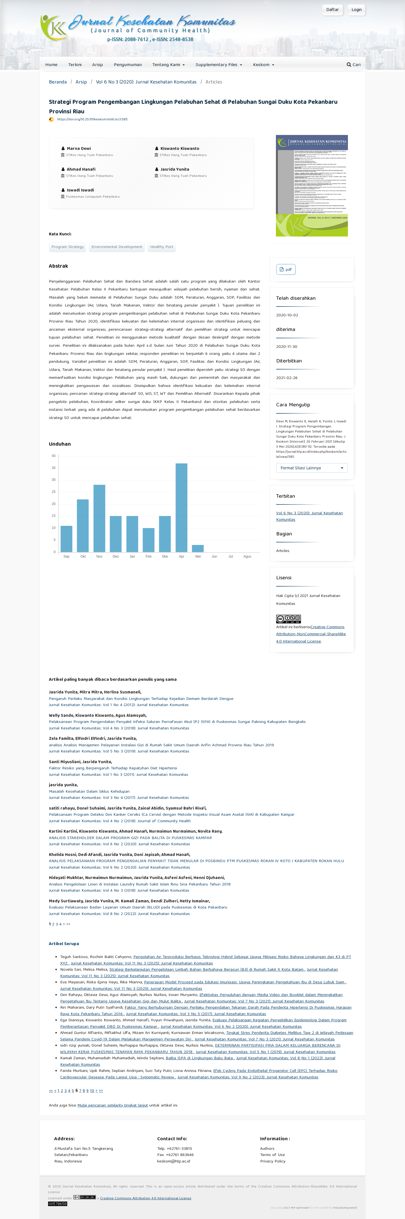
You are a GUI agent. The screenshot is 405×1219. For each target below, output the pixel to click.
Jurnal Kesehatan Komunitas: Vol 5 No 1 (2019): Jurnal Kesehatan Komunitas (266, 1052)
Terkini (75, 65)
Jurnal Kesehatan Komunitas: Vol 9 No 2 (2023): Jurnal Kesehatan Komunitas (247, 1077)
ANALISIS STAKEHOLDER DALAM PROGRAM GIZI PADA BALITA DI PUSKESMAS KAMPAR (130, 838)
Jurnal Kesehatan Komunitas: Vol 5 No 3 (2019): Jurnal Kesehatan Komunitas (119, 752)
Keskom (262, 65)
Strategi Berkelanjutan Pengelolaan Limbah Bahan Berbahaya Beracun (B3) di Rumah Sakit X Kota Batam (207, 970)
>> (68, 924)
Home (51, 65)
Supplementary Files (217, 65)
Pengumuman (128, 65)
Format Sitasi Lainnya (301, 467)
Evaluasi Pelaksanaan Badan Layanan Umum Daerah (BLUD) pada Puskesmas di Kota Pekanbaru (138, 908)
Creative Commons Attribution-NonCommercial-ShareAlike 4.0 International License (311, 634)
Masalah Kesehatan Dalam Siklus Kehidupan (89, 792)
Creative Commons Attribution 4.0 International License (145, 1198)
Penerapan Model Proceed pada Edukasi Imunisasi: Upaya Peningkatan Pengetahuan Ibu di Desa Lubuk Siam (245, 982)
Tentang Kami (166, 65)
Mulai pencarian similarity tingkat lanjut (112, 1105)
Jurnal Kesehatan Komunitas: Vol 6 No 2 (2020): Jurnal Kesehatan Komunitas (119, 844)
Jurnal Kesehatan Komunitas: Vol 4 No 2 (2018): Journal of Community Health (120, 821)
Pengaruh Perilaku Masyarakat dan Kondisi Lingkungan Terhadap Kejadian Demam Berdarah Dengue (141, 699)
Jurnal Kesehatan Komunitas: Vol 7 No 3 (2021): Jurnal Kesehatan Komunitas (254, 1001)
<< (51, 1091)
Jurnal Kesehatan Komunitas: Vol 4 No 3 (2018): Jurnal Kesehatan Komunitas (119, 728)
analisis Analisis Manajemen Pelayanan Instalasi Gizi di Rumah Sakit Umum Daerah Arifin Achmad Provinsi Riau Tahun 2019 (161, 745)
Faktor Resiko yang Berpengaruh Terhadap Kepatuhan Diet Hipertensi (113, 768)
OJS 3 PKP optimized (296, 1208)
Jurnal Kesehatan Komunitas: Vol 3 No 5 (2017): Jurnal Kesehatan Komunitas (196, 1014)
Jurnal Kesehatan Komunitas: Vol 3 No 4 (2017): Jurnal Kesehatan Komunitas (119, 798)
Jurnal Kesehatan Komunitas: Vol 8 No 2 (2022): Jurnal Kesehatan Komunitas (119, 914)
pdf (288, 270)
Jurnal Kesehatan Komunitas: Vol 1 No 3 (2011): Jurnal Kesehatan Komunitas (118, 775)
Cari (354, 65)
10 (92, 1091)
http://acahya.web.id (345, 1208)
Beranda (58, 83)
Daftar (332, 10)
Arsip (97, 65)
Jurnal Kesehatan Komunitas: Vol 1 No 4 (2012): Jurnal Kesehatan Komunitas (119, 705)
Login (357, 10)
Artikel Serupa (64, 944)
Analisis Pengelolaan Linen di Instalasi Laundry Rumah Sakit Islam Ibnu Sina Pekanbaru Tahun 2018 (140, 885)
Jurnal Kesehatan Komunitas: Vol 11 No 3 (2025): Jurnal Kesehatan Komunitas (142, 963)
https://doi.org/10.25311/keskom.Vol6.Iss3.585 (92, 119)
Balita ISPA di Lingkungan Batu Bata (200, 1058)
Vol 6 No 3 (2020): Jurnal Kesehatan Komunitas (146, 83)
